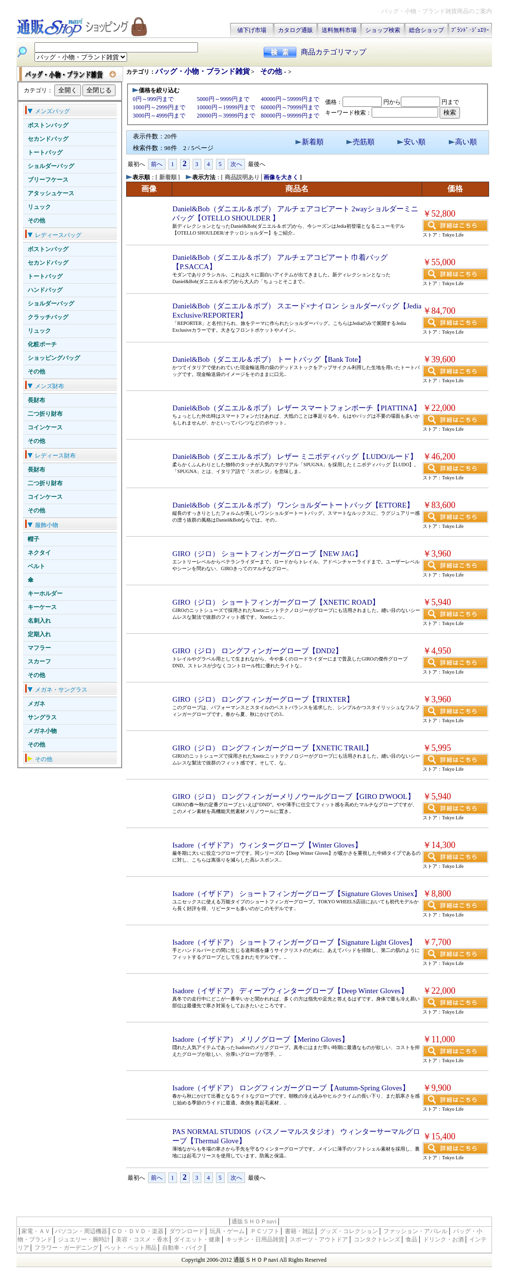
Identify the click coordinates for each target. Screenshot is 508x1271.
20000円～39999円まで (226, 115)
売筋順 (364, 142)
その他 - (274, 71)
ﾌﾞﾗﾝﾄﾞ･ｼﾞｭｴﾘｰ (470, 30)
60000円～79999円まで (290, 107)
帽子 (33, 539)
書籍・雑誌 (299, 1231)
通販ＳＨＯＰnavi (254, 1221)
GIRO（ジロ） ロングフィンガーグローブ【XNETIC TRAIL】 (272, 748)
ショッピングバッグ (54, 358)
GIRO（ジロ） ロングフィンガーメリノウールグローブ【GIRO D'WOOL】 (293, 796)
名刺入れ (39, 620)
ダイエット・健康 (197, 1239)
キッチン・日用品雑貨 (255, 1239)
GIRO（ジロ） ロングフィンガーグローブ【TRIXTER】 (263, 699)
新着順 (313, 142)
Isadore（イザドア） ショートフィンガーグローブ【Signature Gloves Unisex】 (296, 894)
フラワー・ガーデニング (66, 1247)
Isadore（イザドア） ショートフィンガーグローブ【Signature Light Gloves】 (294, 942)
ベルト (36, 566)
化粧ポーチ (42, 344)
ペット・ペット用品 (130, 1247)
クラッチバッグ (48, 317)
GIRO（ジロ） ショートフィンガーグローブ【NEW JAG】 (267, 554)
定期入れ (39, 634)
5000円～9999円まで (223, 99)
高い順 (466, 142)
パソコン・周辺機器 (81, 1231)
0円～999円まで (153, 99)
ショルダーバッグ (51, 166)
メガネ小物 (42, 731)
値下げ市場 (251, 30)
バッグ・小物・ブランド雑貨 (202, 71)
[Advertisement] (239, 1201)
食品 (411, 1239)
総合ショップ (426, 30)
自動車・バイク (182, 1247)
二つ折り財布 (45, 413)
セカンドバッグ (48, 139)
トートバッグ (45, 152)
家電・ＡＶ (35, 1231)
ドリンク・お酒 (443, 1239)
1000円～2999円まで (159, 107)
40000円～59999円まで (290, 99)
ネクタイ (39, 552)
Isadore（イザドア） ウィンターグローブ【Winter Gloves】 (266, 845)
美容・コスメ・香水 (142, 1239)
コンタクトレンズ (377, 1239)
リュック (39, 206)
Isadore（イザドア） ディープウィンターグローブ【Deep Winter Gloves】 (290, 991)
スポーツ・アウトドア (319, 1239)
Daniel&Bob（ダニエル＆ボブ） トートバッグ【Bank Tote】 (268, 359)
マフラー (39, 647)
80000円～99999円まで (290, 115)
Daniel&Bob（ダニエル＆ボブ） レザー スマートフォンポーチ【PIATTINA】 (296, 408)
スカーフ (39, 661)
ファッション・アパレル (415, 1231)
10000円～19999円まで (226, 107)
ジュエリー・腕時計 (84, 1239)
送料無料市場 (339, 30)
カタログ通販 (295, 30)
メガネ (36, 703)
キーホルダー (45, 593)
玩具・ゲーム (227, 1231)
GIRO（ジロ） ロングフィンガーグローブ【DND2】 (257, 651)
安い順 (415, 142)
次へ (236, 164)
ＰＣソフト (264, 1231)
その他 (36, 220)
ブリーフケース (48, 179)
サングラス (42, 717)
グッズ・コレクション (349, 1231)
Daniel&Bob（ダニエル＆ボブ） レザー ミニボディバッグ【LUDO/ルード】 (294, 456)
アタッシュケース (51, 193)
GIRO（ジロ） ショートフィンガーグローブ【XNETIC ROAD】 (275, 602)
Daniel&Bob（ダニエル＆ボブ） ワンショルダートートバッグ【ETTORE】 (293, 505)
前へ (157, 164)
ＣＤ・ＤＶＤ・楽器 (137, 1231)
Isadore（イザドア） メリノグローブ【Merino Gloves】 (260, 1039)
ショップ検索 (382, 30)
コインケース (45, 427)
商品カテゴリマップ (333, 52)
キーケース (42, 607)
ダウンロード (186, 1231)
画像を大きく (280, 177)
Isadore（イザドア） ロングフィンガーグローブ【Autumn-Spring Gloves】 (290, 1088)
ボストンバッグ (48, 125)
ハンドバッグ (45, 290)
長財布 (36, 400)
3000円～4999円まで (159, 115)
